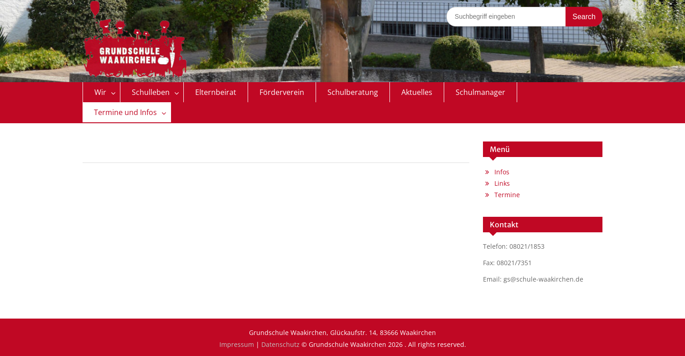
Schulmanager (480, 92)
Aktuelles (416, 92)
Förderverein (281, 92)
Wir (100, 92)
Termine (507, 194)
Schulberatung (352, 92)
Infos (501, 172)
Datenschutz (280, 344)
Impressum (236, 344)
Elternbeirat (215, 92)
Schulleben (151, 92)
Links (502, 183)
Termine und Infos (125, 112)
